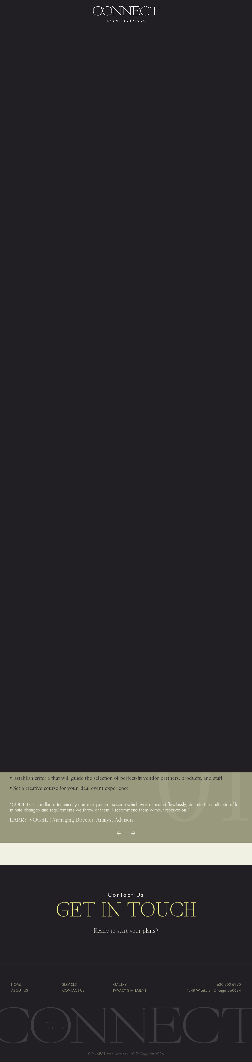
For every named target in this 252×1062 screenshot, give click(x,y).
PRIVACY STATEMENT (129, 990)
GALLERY (120, 984)
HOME (16, 984)
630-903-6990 (229, 984)
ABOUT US (19, 990)
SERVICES (69, 984)
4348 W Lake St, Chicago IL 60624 (213, 990)
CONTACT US (73, 990)
